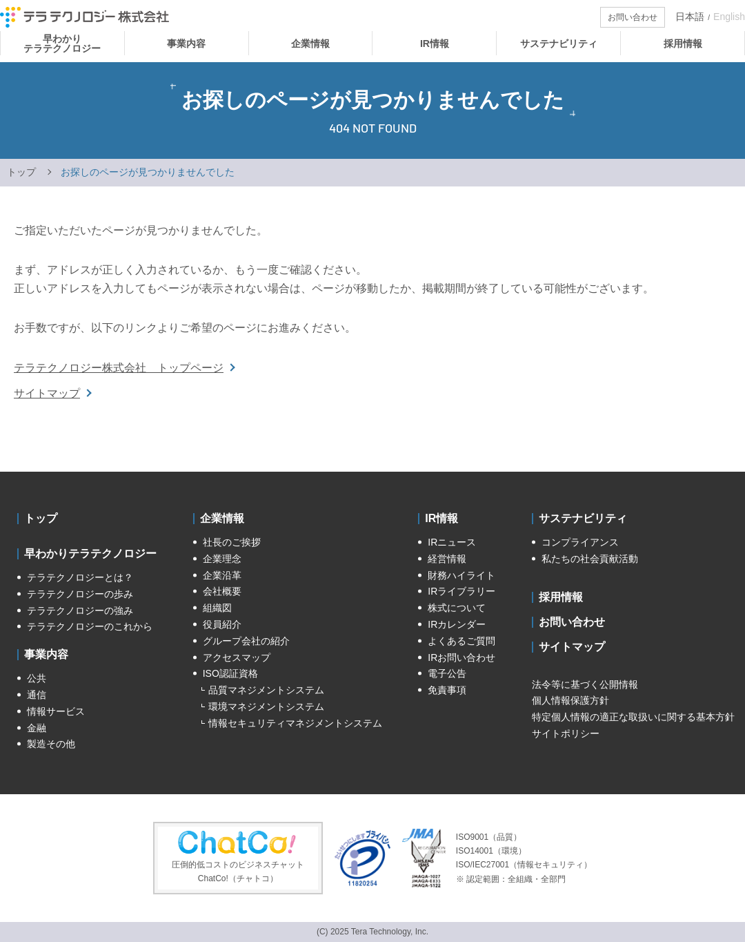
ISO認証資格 (230, 673)
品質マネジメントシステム (266, 689)
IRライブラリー (461, 591)
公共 (36, 678)
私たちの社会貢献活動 (590, 558)
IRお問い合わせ (461, 657)
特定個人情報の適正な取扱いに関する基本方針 (633, 716)
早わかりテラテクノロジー (90, 553)
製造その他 (51, 743)
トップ (21, 171)
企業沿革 (222, 575)
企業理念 (222, 558)
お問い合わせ (572, 622)
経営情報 (447, 558)
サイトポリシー (565, 733)
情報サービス (56, 711)
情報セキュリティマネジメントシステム (295, 723)
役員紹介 (222, 624)
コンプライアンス (580, 542)
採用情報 (561, 597)
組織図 (217, 607)
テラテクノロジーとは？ (80, 577)
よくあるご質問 (461, 640)
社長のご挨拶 (232, 542)
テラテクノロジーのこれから (89, 626)
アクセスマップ (236, 657)
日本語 (689, 16)
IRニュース (452, 542)
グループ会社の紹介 (246, 640)
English (729, 16)
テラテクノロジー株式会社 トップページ (118, 368)
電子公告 (447, 673)
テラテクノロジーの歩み (80, 593)
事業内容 (46, 654)
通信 (36, 694)
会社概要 (222, 591)
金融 (36, 727)
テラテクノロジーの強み (80, 610)
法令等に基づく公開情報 (585, 684)
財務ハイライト (461, 575)
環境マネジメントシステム (266, 706)
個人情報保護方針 (570, 700)
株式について (457, 607)
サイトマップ (47, 393)
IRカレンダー (457, 624)
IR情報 (441, 518)
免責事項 (447, 689)
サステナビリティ (583, 518)
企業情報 (222, 518)
